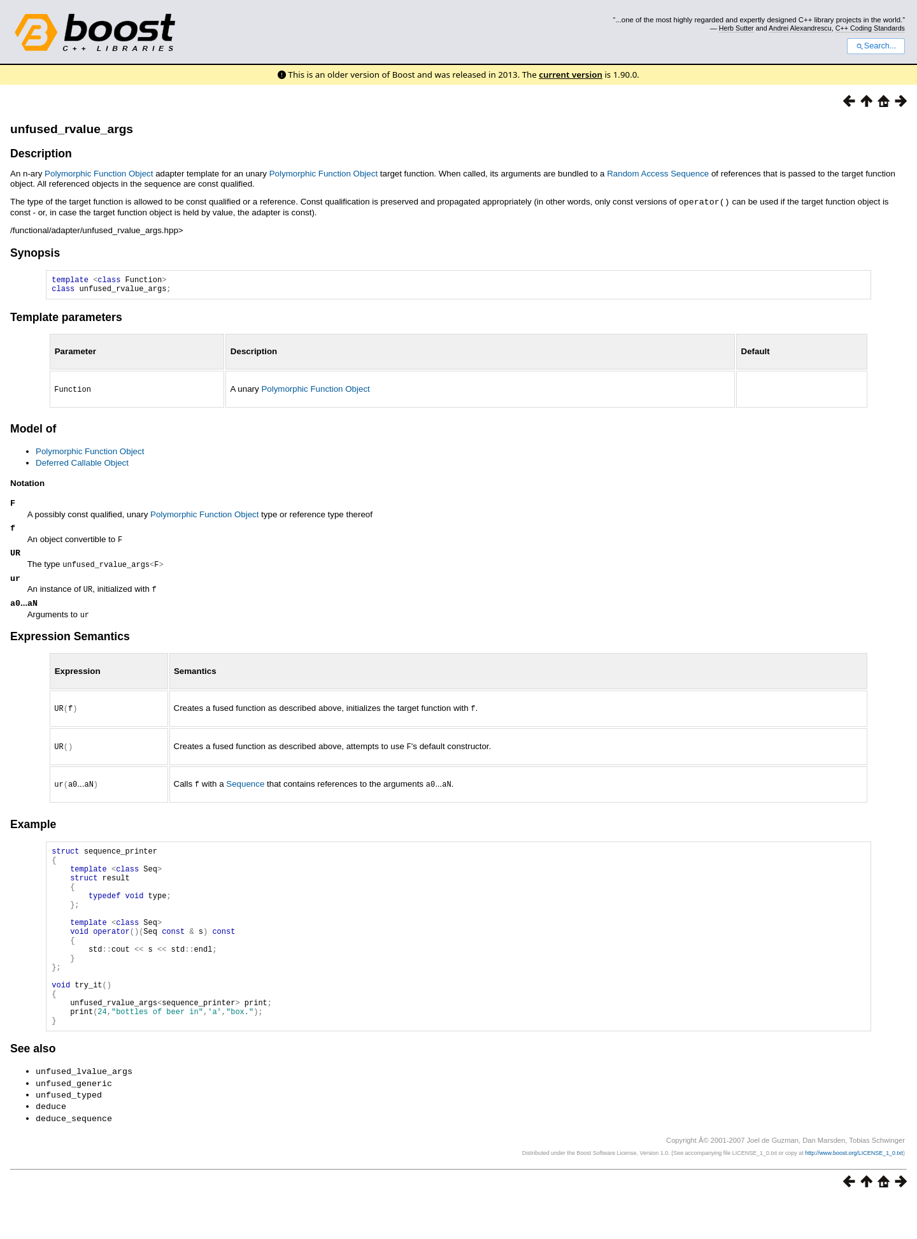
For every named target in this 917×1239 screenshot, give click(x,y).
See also (32, 1091)
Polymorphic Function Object (99, 173)
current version (570, 74)
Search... (876, 45)
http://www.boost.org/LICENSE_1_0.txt (854, 1192)
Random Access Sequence (658, 173)
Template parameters (66, 320)
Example (33, 828)
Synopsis (35, 252)
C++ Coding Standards (870, 28)
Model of (33, 431)
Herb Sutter (736, 28)
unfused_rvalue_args (71, 129)
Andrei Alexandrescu (800, 28)
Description (41, 153)
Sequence (245, 789)
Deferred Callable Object (82, 464)
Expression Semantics (70, 643)
